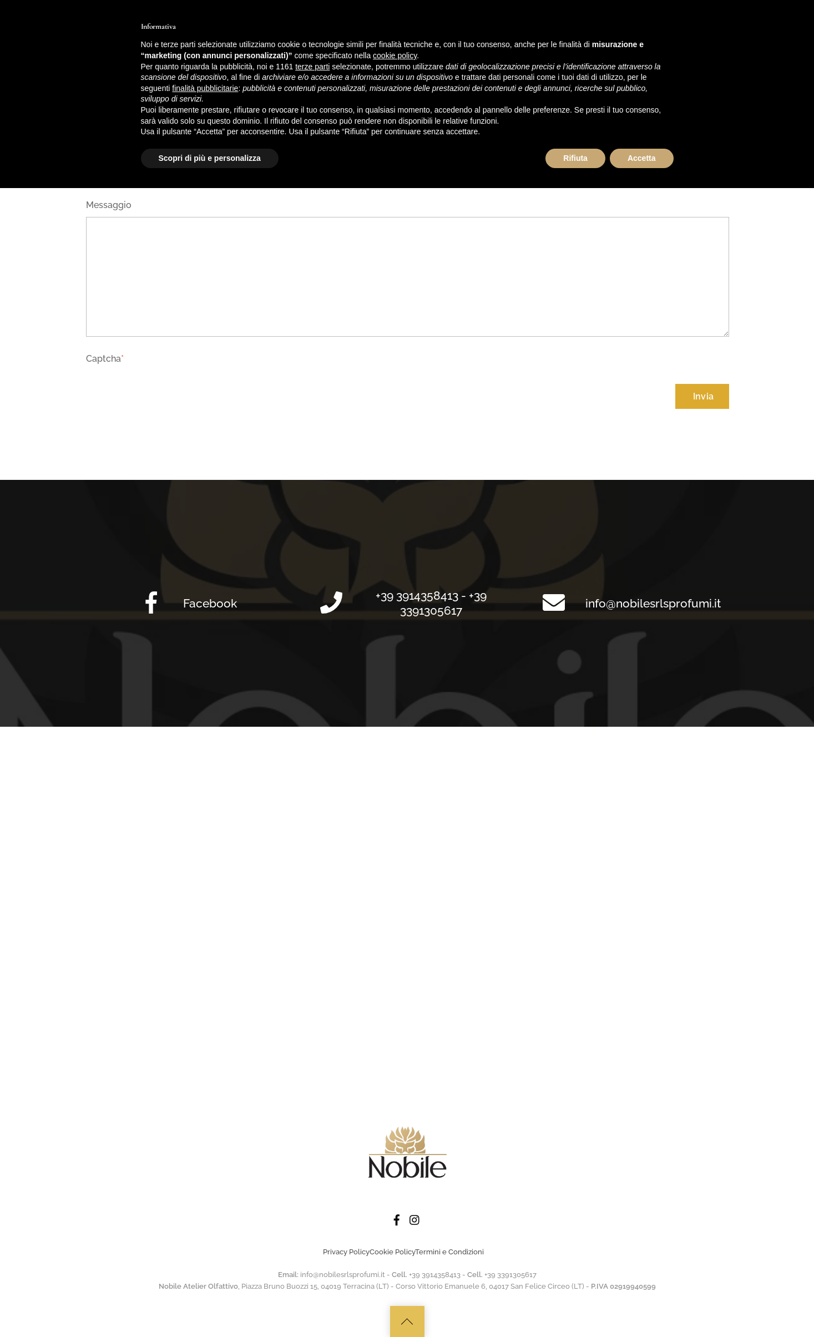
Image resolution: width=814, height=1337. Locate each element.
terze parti (312, 1215)
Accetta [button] (642, 1306)
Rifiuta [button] (575, 1306)
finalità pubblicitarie (205, 1236)
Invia (703, 396)
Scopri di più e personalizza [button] (210, 1306)
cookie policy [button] (395, 1204)
